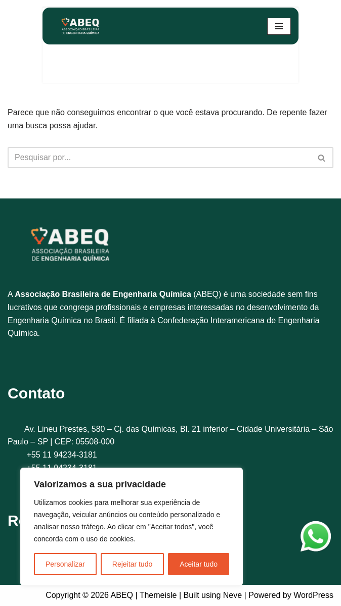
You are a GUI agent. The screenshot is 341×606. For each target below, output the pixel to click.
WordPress (313, 595)
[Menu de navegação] (279, 26)
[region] (131, 527)
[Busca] (159, 157)
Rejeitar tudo (132, 564)
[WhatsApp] (316, 538)
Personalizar (65, 564)
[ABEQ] (80, 26)
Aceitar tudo (199, 564)
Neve (232, 595)
